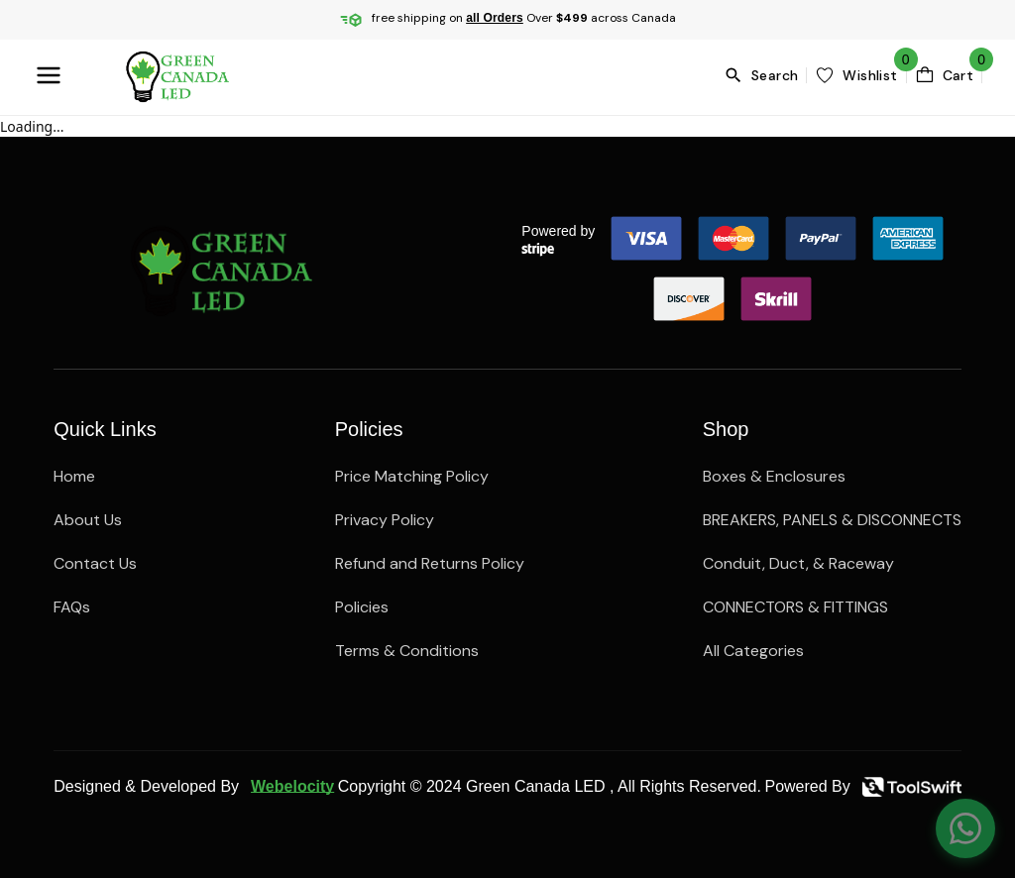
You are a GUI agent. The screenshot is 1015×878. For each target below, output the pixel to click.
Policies (362, 607)
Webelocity (292, 786)
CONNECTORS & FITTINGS (795, 607)
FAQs (72, 607)
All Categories (753, 650)
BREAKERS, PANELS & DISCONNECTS (832, 519)
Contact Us (95, 563)
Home (74, 476)
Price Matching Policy (412, 476)
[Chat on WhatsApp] (965, 828)
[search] (765, 75)
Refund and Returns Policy (429, 563)
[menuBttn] (52, 75)
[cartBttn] (944, 75)
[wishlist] (856, 75)
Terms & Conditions (407, 650)
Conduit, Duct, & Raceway (798, 563)
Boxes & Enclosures (774, 476)
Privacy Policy (384, 519)
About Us (88, 519)
